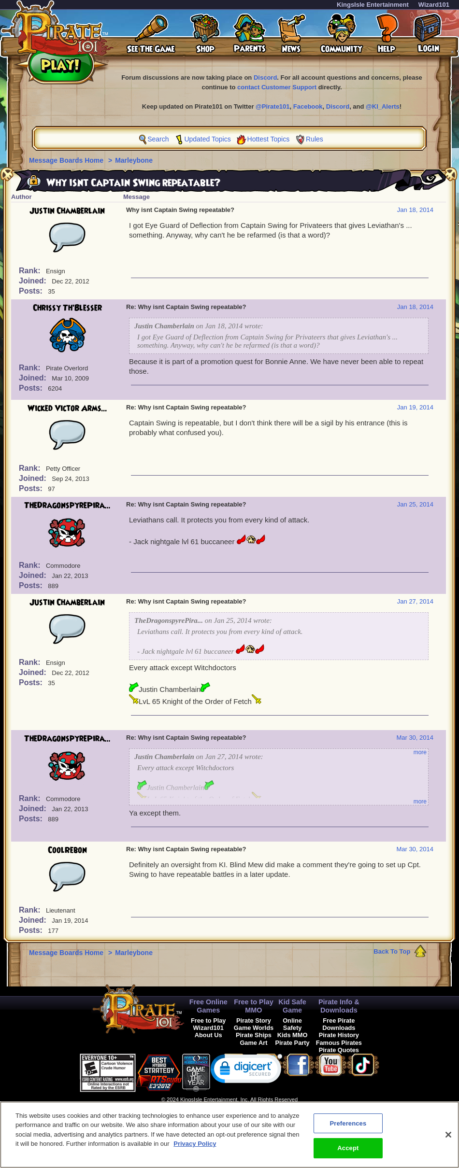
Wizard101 (433, 4)
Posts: (31, 291)
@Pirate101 (273, 106)
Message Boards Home (67, 160)
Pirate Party (292, 1042)
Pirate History (339, 1035)
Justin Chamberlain (67, 211)
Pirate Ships (254, 1035)
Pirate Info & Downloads (338, 1006)
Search (158, 139)
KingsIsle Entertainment (373, 4)
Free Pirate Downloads (338, 1024)
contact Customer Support (276, 87)
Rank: (31, 271)
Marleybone (134, 160)
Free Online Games (208, 1006)
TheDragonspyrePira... (67, 505)
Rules (314, 139)
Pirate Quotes (339, 1050)
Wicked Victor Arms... (67, 408)
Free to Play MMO (253, 1006)
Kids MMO (292, 1035)
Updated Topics (207, 139)
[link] (246, 1071)
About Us (208, 1035)
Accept (348, 1153)
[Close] (448, 1140)
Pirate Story (253, 1020)
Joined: (33, 281)
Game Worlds (253, 1027)
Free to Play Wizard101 (208, 1024)
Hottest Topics (268, 139)
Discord (265, 77)
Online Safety (292, 1024)
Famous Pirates (339, 1042)
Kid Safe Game (292, 1006)
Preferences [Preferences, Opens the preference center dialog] (348, 1128)
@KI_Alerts (383, 106)
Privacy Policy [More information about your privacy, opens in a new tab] (194, 1149)
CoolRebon (67, 850)
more (420, 752)
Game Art (253, 1042)
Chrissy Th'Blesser (67, 308)
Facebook (308, 106)
